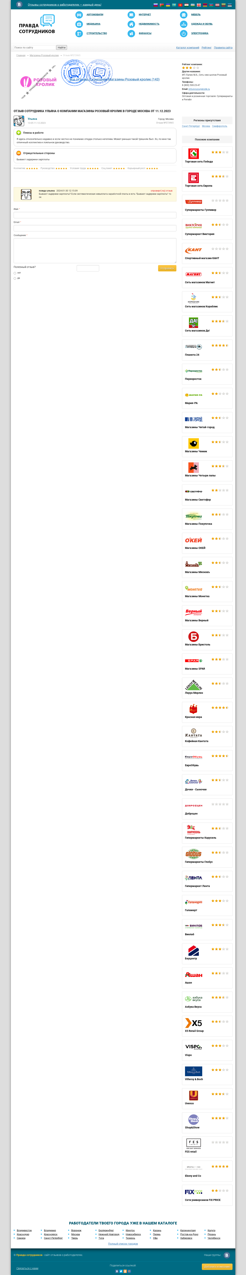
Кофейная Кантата (207, 736)
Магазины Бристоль (207, 640)
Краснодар (23, 1234)
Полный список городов (123, 1243)
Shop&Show (207, 1123)
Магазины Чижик (207, 446)
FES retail (207, 1147)
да (17, 278)
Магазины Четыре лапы (207, 471)
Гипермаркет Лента (207, 881)
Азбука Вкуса (207, 1002)
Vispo (207, 1050)
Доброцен (207, 809)
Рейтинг (207, 47)
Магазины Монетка (207, 591)
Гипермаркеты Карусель (207, 833)
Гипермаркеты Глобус (207, 857)
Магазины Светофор (207, 495)
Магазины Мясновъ (207, 567)
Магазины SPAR (207, 664)
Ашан (207, 978)
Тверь (74, 1238)
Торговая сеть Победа (207, 157)
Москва (206, 126)
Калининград (188, 1230)
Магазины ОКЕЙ (207, 543)
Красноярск (50, 1234)
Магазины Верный (207, 615)
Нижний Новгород (109, 1234)
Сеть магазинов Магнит (207, 277)
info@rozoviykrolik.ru (199, 89)
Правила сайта (223, 47)
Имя (16, 209)
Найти (61, 47)
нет (17, 272)
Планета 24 (207, 350)
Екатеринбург (106, 1230)
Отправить (167, 268)
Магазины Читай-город (207, 422)
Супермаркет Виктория (207, 229)
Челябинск (214, 1238)
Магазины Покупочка (207, 519)
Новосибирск (133, 1234)
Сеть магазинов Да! (207, 326)
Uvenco (207, 1098)
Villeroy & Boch (207, 1074)
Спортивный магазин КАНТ (207, 253)
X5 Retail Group (207, 1026)
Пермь (157, 1234)
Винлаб (207, 929)
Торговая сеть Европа (207, 181)
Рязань (212, 1234)
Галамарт (207, 905)
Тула (101, 1238)
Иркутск (130, 1230)
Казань (157, 1230)
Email (16, 222)
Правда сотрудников (29, 1254)
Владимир (50, 1230)
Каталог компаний (187, 47)
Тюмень (130, 1238)
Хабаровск (186, 1238)
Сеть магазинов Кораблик (207, 301)
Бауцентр (207, 953)
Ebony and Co (207, 1171)
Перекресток (207, 374)
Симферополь (219, 126)
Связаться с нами (27, 1268)
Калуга (211, 1230)
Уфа (155, 1238)
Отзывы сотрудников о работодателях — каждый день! (64, 4)
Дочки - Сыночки (207, 784)
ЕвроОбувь (207, 760)
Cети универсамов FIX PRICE (207, 1195)
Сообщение (20, 235)
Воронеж (76, 1230)
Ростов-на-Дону (189, 1234)
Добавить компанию (217, 1266)
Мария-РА (207, 398)
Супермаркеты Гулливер (207, 205)
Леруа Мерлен (207, 688)
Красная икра (207, 712)
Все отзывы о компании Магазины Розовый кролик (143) (115, 79)
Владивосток (24, 1230)
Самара (21, 1238)
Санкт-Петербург (191, 126)
